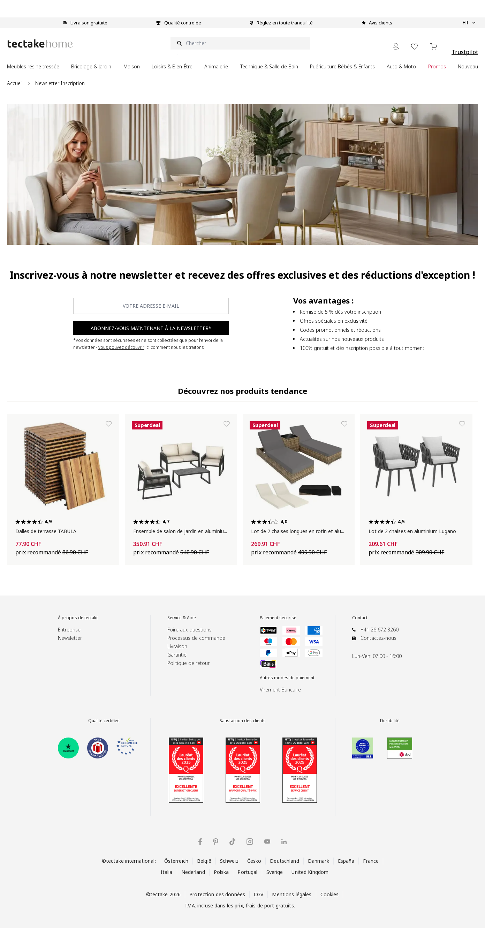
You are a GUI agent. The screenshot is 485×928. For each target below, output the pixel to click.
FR (468, 22)
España (346, 861)
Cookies (329, 894)
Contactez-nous (378, 638)
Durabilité (390, 721)
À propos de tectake (78, 618)
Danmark (318, 861)
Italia (167, 872)
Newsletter (70, 638)
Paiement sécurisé (278, 618)
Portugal (247, 872)
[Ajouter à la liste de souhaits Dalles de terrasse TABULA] (109, 424)
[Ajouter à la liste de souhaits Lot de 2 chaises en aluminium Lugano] (462, 424)
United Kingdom (309, 872)
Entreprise (69, 629)
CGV (258, 894)
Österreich (176, 861)
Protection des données (217, 894)
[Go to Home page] (40, 43)
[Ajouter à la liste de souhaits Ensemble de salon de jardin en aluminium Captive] (226, 424)
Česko (254, 861)
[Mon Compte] (396, 46)
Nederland (193, 872)
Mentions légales (291, 894)
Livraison (177, 646)
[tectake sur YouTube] (267, 841)
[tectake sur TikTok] (232, 841)
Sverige (274, 872)
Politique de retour (188, 663)
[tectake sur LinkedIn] (284, 841)
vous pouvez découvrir (121, 347)
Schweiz (229, 861)
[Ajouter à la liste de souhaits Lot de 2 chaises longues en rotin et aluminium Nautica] (344, 424)
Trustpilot (465, 52)
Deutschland (284, 861)
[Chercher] (240, 43)
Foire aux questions (189, 629)
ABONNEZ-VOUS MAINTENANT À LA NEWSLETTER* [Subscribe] (151, 328)
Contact (359, 618)
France (371, 861)
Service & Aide (181, 618)
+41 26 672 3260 (380, 629)
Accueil (15, 83)
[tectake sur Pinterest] (215, 841)
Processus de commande (196, 638)
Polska (221, 872)
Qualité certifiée (104, 721)
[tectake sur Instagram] (250, 841)
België (204, 861)
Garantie (177, 654)
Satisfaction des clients (243, 721)
